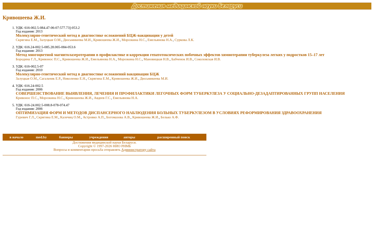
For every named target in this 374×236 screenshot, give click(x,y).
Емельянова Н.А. (160, 40)
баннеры (66, 137)
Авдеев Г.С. (102, 98)
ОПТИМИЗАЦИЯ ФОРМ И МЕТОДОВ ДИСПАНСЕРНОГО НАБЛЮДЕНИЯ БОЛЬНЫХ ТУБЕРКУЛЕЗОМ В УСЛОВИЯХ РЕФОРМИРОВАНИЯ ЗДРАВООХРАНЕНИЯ (169, 112)
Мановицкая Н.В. (157, 59)
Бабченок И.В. (182, 59)
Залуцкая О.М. (50, 40)
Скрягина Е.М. (27, 40)
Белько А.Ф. (170, 117)
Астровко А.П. (94, 117)
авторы (129, 137)
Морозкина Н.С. (134, 40)
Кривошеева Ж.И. (106, 40)
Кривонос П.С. (49, 59)
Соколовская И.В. (208, 59)
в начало (16, 137)
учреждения (98, 137)
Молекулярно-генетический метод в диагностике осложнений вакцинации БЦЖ (87, 74)
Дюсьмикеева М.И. (77, 40)
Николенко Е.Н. (74, 78)
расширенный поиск (173, 137)
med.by (41, 137)
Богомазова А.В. (118, 117)
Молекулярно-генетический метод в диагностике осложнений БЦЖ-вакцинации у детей (94, 35)
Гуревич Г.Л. (25, 117)
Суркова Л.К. (184, 40)
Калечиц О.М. (70, 117)
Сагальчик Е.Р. (50, 78)
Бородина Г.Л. (26, 59)
